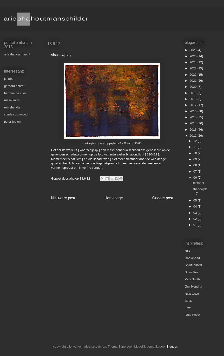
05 (195, 200)
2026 (194, 50)
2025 (194, 56)
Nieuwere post (63, 198)
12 (195, 141)
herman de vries (15, 93)
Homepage (114, 198)
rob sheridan (12, 107)
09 (195, 159)
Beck (188, 300)
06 (195, 177)
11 (195, 147)
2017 (194, 105)
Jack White (192, 315)
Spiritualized (193, 265)
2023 (194, 68)
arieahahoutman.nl (17, 54)
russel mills (12, 100)
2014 (194, 123)
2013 (194, 129)
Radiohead (192, 258)
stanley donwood (16, 114)
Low (188, 308)
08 (195, 165)
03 (195, 213)
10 (195, 153)
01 (195, 225)
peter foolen (12, 121)
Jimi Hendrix (193, 286)
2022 (194, 74)
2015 (194, 117)
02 (195, 219)
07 (195, 171)
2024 (194, 62)
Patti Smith (192, 279)
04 (195, 206)
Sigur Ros (191, 272)
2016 (194, 111)
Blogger (172, 346)
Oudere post (162, 198)
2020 (194, 86)
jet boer (9, 79)
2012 (194, 135)
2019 (194, 93)
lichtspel (198, 183)
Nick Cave (192, 294)
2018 (194, 99)
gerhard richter (14, 86)
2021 (194, 80)
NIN (187, 251)
